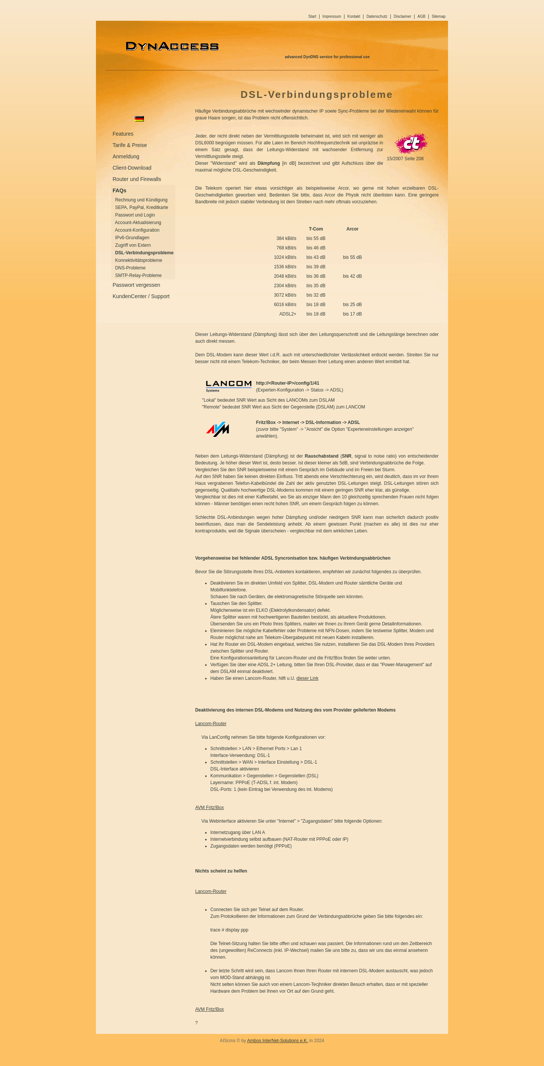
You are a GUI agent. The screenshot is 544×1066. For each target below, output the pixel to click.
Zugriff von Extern (133, 245)
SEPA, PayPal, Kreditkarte (141, 207)
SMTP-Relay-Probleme (138, 275)
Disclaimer (402, 16)
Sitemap (439, 16)
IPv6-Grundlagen (132, 237)
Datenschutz (377, 16)
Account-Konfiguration (137, 230)
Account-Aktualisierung (138, 222)
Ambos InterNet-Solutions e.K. (277, 1040)
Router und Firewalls (137, 179)
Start (312, 16)
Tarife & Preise (130, 145)
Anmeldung (126, 156)
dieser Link (307, 678)
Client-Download (132, 168)
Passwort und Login (135, 215)
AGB (421, 16)
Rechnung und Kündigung (141, 200)
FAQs (120, 190)
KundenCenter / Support (141, 296)
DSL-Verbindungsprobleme (144, 252)
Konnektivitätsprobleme (138, 260)
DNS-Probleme (130, 268)
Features (123, 134)
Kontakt (354, 16)
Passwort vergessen (136, 285)
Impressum (332, 16)
